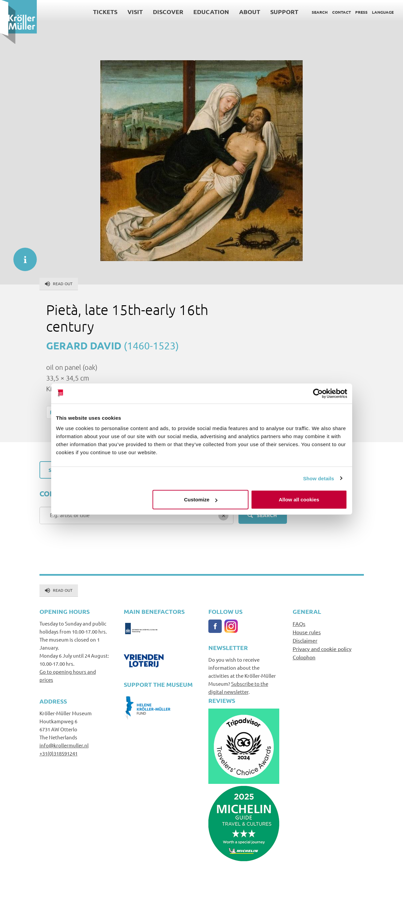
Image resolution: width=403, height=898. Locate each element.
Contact (341, 12)
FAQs (299, 623)
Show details (318, 478)
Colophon (304, 657)
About (249, 11)
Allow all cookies (299, 499)
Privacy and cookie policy (322, 648)
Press (361, 12)
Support (284, 11)
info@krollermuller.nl (64, 745)
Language (383, 12)
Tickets (105, 11)
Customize (200, 499)
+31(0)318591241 (58, 753)
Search (320, 12)
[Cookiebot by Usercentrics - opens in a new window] (318, 393)
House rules (307, 632)
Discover (168, 11)
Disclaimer (305, 640)
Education (211, 11)
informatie (21, 256)
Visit (135, 11)
